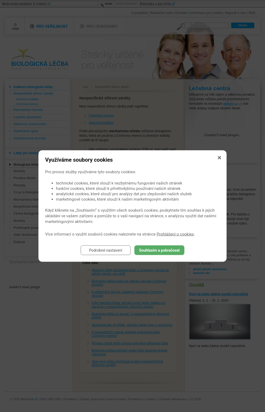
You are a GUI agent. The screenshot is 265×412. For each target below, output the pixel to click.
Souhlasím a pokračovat (159, 250)
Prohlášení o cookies (175, 234)
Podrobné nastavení (105, 250)
